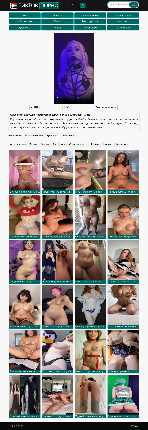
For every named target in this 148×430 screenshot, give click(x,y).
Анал (24, 15)
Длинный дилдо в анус (74, 144)
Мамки (33, 144)
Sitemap (134, 426)
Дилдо (108, 144)
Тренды (70, 5)
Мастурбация (90, 21)
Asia (55, 144)
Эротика (123, 28)
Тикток (34, 5)
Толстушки (90, 28)
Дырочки (123, 21)
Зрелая (44, 144)
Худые (57, 28)
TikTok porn (16, 426)
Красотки (24, 28)
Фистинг (96, 144)
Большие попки (90, 15)
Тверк (57, 21)
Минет (57, 15)
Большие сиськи (123, 15)
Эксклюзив (24, 21)
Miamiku (121, 144)
